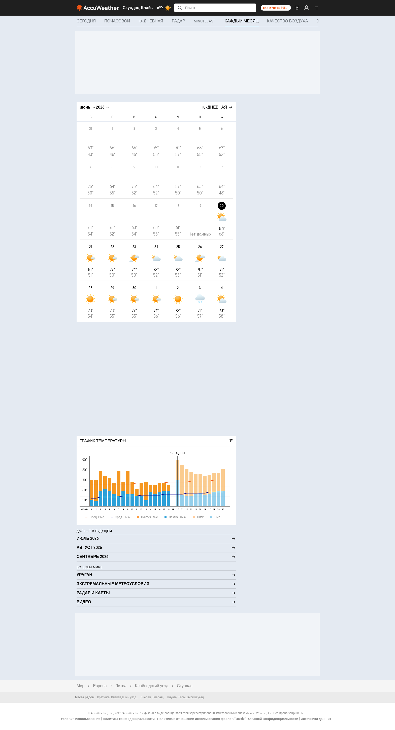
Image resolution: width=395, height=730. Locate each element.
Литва (120, 686)
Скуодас (184, 686)
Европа (100, 686)
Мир (80, 686)
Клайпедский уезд (152, 686)
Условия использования (81, 719)
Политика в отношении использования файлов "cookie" (201, 719)
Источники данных (316, 719)
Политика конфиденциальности (129, 719)
